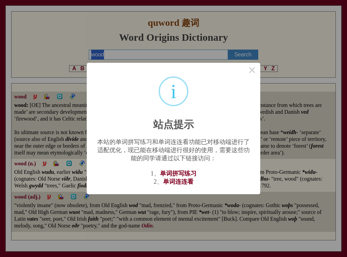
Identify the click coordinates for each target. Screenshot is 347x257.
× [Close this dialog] (252, 71)
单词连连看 (178, 181)
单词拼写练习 (178, 173)
